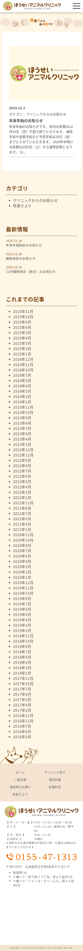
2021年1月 (22, 529)
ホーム (20, 772)
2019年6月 (22, 609)
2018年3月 (22, 667)
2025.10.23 (41, 269)
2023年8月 (22, 423)
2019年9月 (22, 598)
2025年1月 (22, 354)
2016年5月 (22, 736)
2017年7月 (22, 689)
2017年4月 (22, 704)
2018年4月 (22, 662)
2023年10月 (23, 412)
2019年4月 (22, 619)
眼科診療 (55, 780)
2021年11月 (23, 502)
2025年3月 (22, 343)
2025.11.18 (41, 243)
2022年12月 (23, 449)
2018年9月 (22, 646)
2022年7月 (22, 471)
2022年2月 (22, 492)
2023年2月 (22, 444)
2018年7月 (22, 651)
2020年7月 (22, 550)
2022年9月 (22, 460)
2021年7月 (22, 513)
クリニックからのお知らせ (35, 200)
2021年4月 (22, 524)
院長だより (22, 205)
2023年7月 (22, 428)
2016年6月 (22, 731)
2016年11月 (23, 720)
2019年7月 (22, 603)
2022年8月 (22, 465)
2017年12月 (23, 678)
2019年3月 (22, 625)
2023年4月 (22, 439)
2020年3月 (22, 566)
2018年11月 (23, 635)
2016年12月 (23, 715)
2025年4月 (22, 338)
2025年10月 (23, 316)
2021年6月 (22, 518)
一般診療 (20, 780)
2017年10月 (23, 683)
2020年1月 (22, 577)
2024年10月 (23, 369)
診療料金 (55, 787)
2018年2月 (22, 673)
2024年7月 (22, 375)
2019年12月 (23, 582)
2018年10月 (23, 641)
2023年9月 (22, 417)
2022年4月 (22, 486)
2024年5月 (22, 380)
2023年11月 (23, 407)
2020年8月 (22, 545)
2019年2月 (22, 630)
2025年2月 (22, 348)
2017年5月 (22, 699)
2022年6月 (22, 476)
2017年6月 (22, 694)
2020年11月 (23, 534)
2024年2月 (22, 396)
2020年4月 (22, 561)
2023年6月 (22, 433)
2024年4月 (22, 385)
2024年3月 (22, 391)
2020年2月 (22, 572)
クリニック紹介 (55, 772)
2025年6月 (22, 327)
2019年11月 (23, 587)
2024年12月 (23, 359)
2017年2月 (22, 710)
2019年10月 (23, 593)
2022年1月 (22, 497)
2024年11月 (23, 364)
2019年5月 (22, 614)
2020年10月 (23, 540)
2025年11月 (23, 311)
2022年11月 (23, 455)
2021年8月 (22, 508)
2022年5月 (22, 481)
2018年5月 (22, 657)
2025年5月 (22, 332)
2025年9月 (22, 322)
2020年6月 (22, 556)
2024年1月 (22, 401)
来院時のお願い (20, 787)
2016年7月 (22, 726)
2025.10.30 (41, 256)
